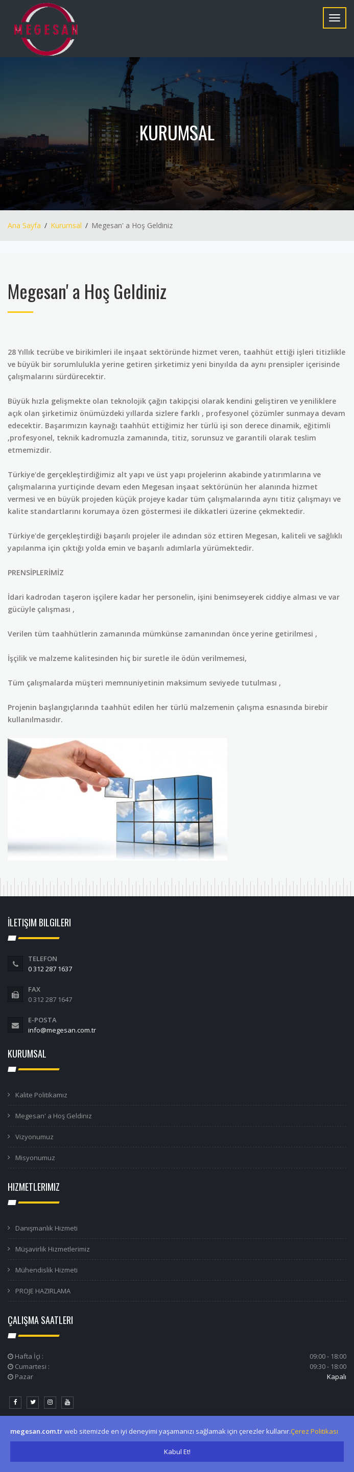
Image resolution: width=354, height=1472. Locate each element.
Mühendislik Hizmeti (46, 1269)
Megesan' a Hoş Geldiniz (53, 1115)
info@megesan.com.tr (62, 1030)
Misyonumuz (35, 1157)
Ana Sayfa (24, 225)
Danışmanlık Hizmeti (46, 1228)
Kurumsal (66, 225)
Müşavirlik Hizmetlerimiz (52, 1249)
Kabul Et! (177, 1451)
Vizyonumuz (34, 1136)
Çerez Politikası (314, 1431)
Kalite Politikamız (41, 1094)
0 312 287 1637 (50, 968)
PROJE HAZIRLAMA (42, 1290)
